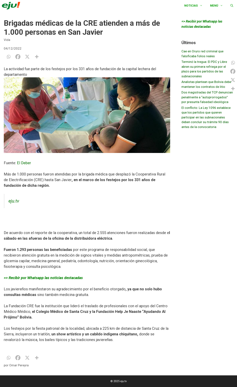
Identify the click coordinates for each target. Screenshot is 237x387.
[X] (27, 56)
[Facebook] (18, 56)
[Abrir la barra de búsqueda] (232, 5)
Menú (218, 5)
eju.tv (13, 201)
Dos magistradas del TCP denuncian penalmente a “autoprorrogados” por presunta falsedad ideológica (207, 97)
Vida (7, 40)
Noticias (195, 5)
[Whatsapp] (8, 56)
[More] (36, 56)
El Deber (23, 163)
